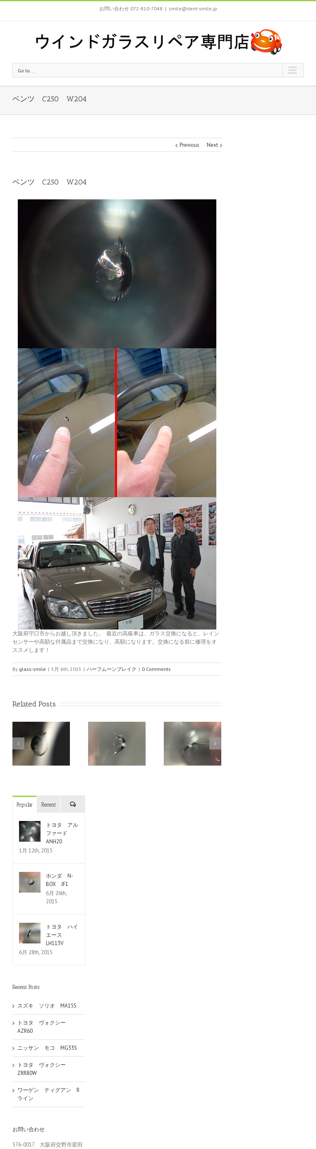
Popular (25, 805)
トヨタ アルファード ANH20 (62, 833)
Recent (48, 805)
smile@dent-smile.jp (193, 8)
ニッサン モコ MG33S (47, 1047)
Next (212, 144)
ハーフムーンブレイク (111, 669)
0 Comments (156, 669)
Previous (189, 144)
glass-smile (32, 669)
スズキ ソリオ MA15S (47, 1005)
